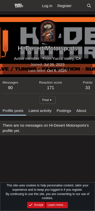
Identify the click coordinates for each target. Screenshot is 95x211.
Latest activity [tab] (40, 110)
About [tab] (81, 110)
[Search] (89, 5)
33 (87, 87)
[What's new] (79, 5)
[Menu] (7, 6)
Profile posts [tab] (13, 110)
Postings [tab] (63, 110)
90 (10, 87)
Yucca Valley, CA (66, 58)
